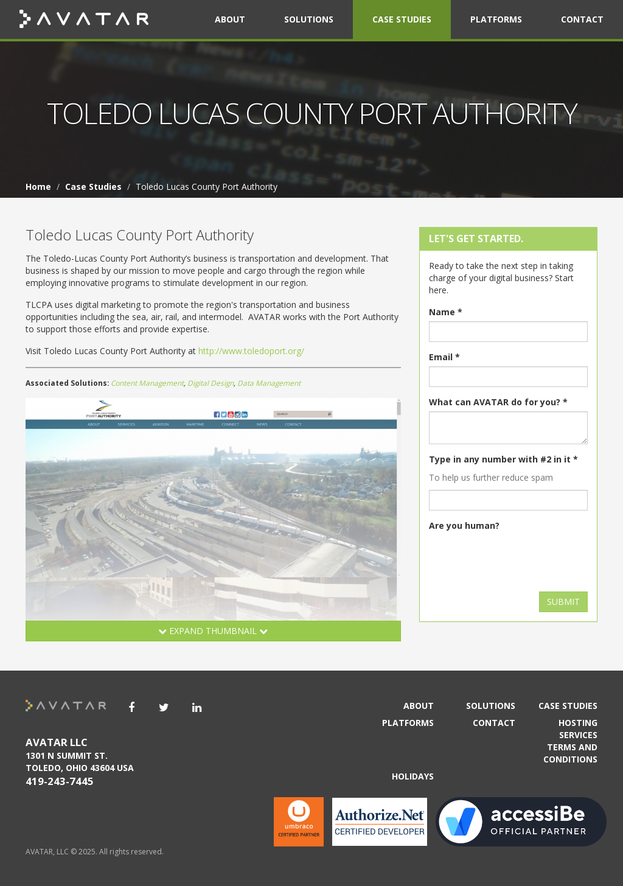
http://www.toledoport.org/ (251, 351)
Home (38, 186)
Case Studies (401, 19)
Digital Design (210, 383)
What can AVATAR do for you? (498, 402)
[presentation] (521, 558)
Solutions (308, 19)
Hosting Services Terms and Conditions (570, 741)
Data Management (269, 383)
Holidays (413, 776)
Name (445, 312)
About (230, 19)
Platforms (496, 19)
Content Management (147, 383)
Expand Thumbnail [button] (213, 631)
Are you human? (464, 525)
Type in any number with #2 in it (503, 459)
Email (444, 357)
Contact (582, 19)
